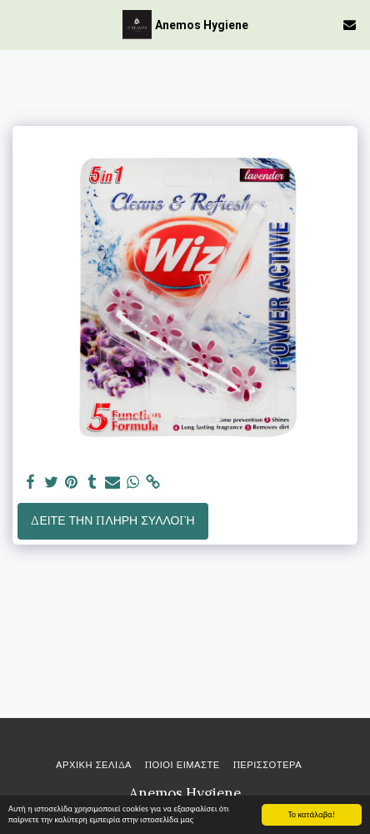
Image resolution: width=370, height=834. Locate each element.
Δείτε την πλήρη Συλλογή (112, 520)
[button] (18, 24)
